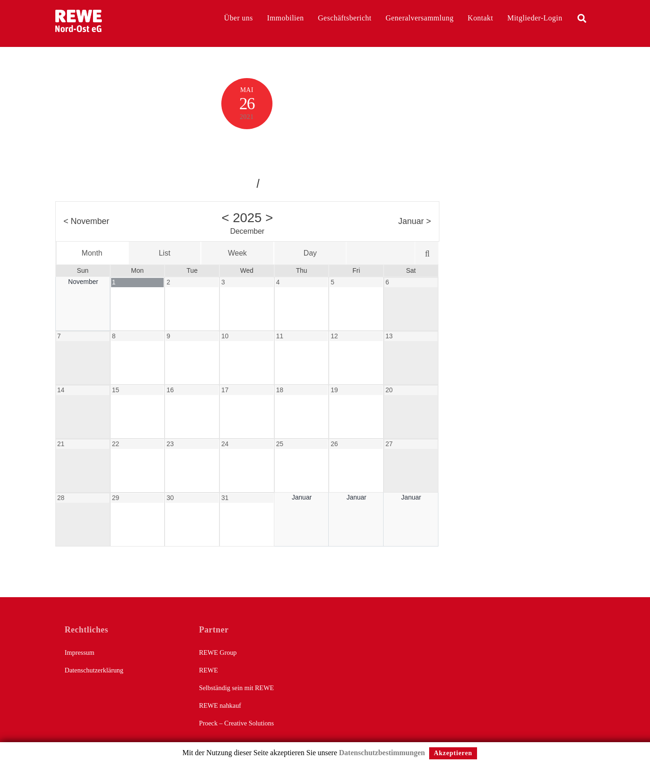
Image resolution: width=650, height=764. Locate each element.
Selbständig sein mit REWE (236, 688)
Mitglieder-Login (534, 18)
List (164, 253)
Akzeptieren (453, 753)
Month (92, 253)
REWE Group (218, 652)
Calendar (247, 150)
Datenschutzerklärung (94, 670)
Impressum (79, 652)
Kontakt (480, 18)
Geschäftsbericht (344, 18)
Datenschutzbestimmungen (382, 753)
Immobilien (285, 18)
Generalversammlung (419, 18)
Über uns (238, 18)
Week (237, 253)
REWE (208, 670)
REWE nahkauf (220, 705)
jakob (242, 182)
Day (310, 253)
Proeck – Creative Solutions (236, 723)
